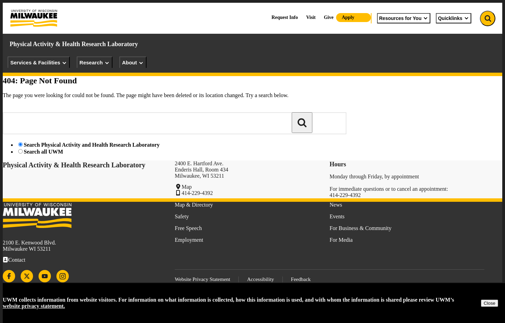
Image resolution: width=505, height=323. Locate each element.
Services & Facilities (38, 63)
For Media (341, 240)
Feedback (301, 279)
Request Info (284, 17)
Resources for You (403, 18)
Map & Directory (194, 205)
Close (489, 303)
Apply (348, 17)
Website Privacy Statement (202, 279)
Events (337, 216)
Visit (310, 17)
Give (328, 17)
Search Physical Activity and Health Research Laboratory (92, 145)
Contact (16, 260)
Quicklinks (453, 18)
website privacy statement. (34, 306)
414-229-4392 (197, 193)
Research (94, 63)
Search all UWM (43, 152)
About (133, 63)
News (336, 205)
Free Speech (188, 228)
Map (187, 187)
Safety (182, 216)
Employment (189, 240)
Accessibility (260, 279)
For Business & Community (360, 228)
